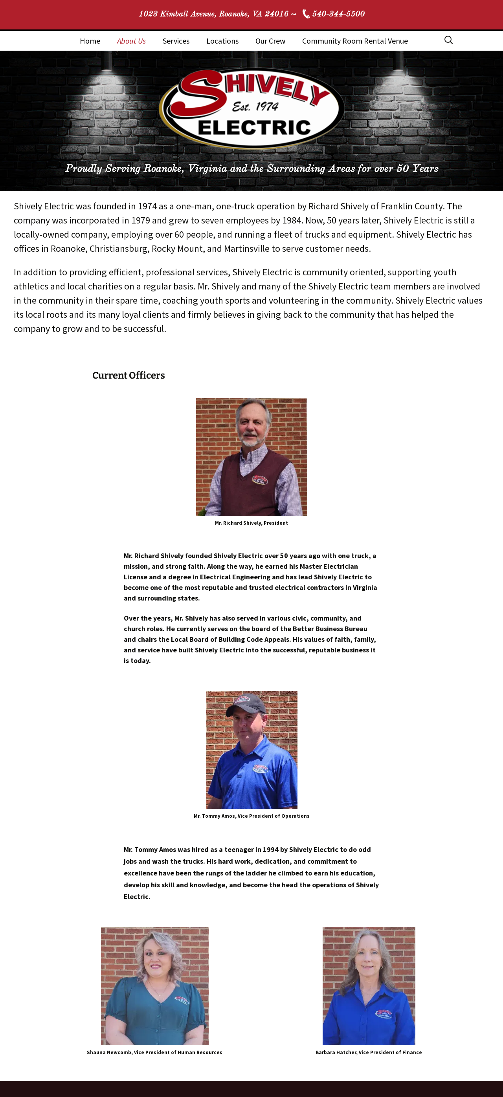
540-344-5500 (338, 14)
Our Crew (270, 41)
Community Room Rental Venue (355, 41)
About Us (131, 41)
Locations (222, 41)
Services (176, 41)
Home (90, 41)
